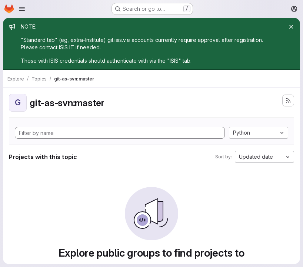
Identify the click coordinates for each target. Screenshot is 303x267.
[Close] (291, 26)
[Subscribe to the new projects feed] (288, 100)
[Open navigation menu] (22, 9)
